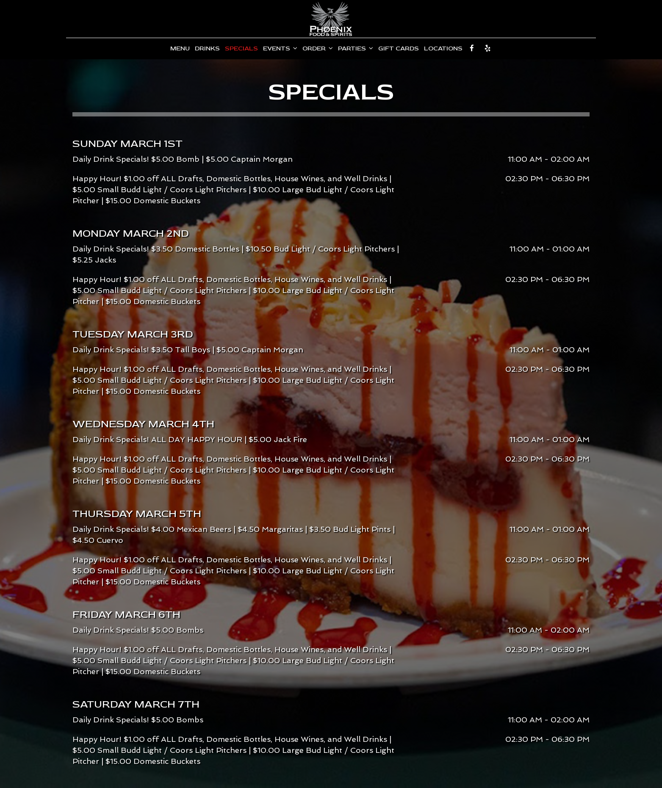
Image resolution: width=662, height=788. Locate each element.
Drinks (207, 48)
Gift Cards (398, 48)
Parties (355, 48)
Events (280, 48)
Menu (180, 48)
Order (317, 48)
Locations (443, 48)
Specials (241, 48)
